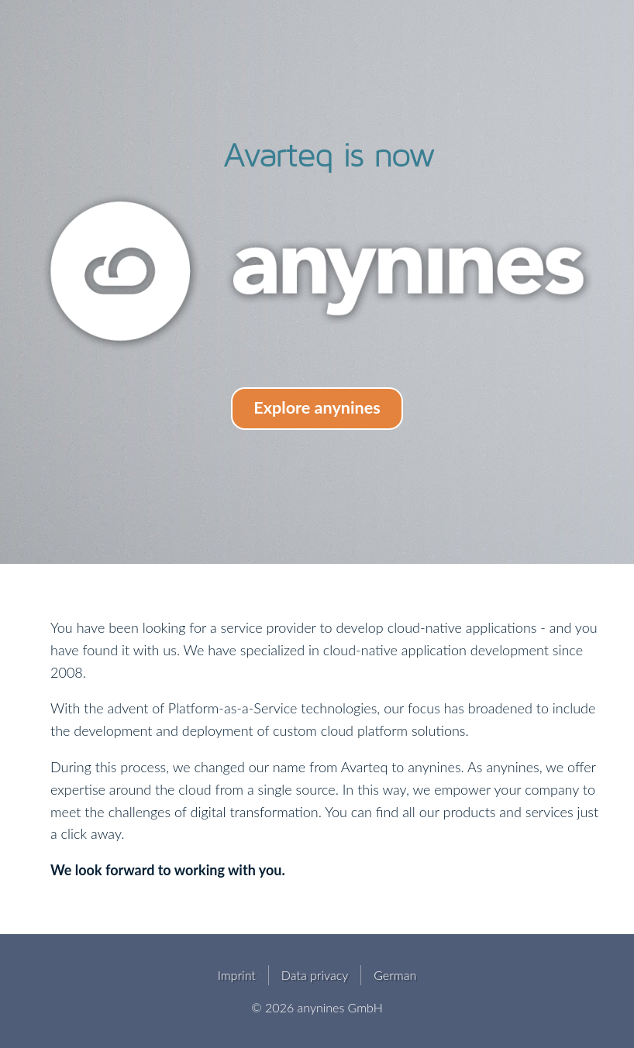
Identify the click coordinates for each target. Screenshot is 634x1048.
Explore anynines (316, 407)
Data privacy (314, 974)
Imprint (237, 974)
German (395, 974)
